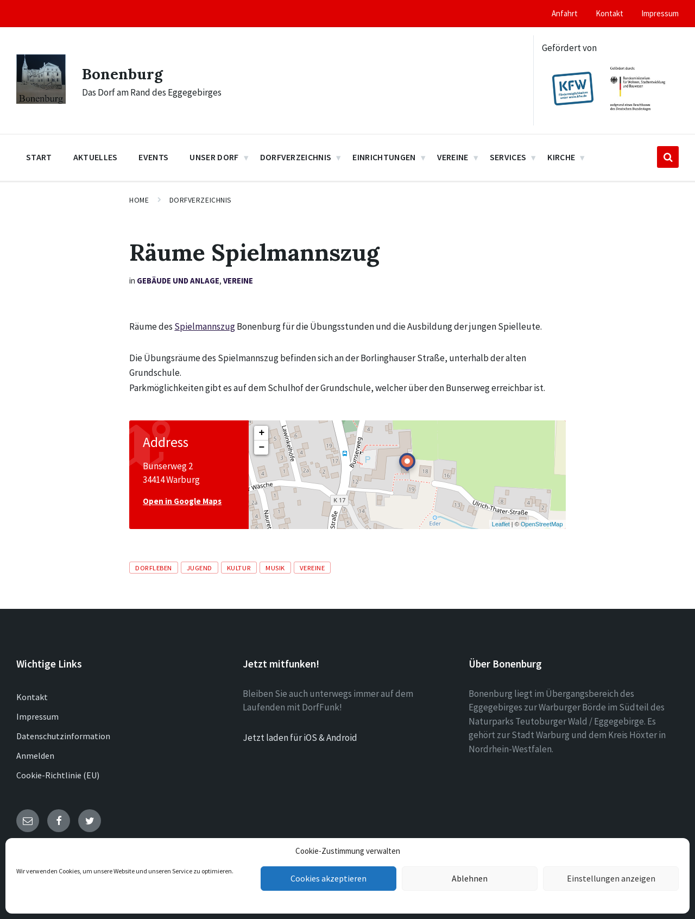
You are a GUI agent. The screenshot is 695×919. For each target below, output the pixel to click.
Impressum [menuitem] (660, 13)
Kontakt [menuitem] (609, 13)
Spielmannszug (204, 326)
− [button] (261, 447)
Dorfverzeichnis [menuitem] (296, 157)
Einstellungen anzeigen (610, 878)
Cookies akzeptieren (328, 878)
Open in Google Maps (182, 501)
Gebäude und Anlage (178, 280)
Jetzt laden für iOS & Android (300, 738)
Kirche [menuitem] (561, 157)
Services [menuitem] (508, 157)
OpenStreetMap (542, 524)
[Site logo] (41, 100)
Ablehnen (470, 878)
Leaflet (501, 524)
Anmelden (35, 755)
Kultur (239, 567)
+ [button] (261, 432)
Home (139, 200)
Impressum (37, 716)
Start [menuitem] (39, 157)
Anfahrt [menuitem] (565, 13)
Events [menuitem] (153, 157)
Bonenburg (125, 73)
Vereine (238, 280)
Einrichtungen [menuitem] (383, 157)
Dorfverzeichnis (200, 200)
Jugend (199, 567)
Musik (275, 567)
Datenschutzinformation (63, 736)
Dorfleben (153, 567)
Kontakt (32, 696)
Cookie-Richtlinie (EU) (57, 775)
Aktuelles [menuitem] (95, 157)
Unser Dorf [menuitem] (213, 157)
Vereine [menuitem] (453, 157)
